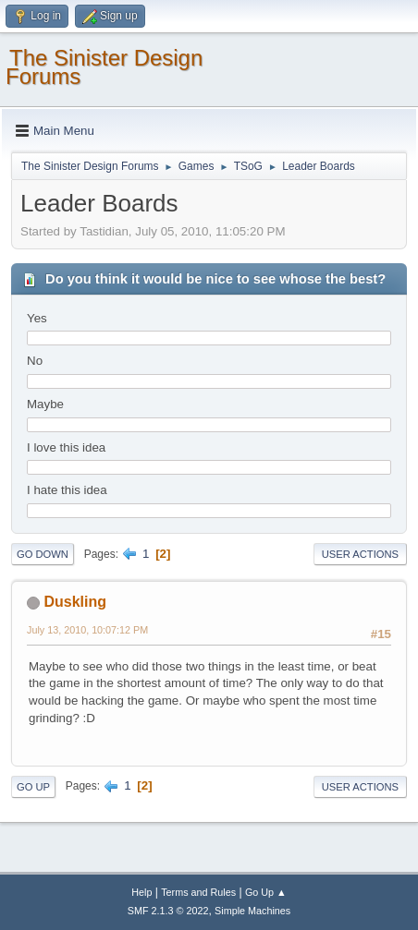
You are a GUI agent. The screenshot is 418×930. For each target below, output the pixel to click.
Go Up (33, 786)
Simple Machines (252, 910)
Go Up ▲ (266, 892)
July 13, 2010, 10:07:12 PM (87, 629)
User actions (360, 554)
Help (141, 892)
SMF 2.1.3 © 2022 (168, 910)
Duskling (74, 602)
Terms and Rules (198, 892)
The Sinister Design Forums (104, 67)
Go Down (42, 554)
